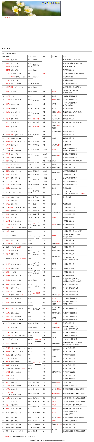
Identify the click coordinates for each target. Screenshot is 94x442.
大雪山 (8, 73)
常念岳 (8, 264)
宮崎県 (58, 417)
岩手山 (8, 104)
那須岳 (8, 145)
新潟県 (54, 149)
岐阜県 (58, 243)
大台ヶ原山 (9, 392)
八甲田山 (9, 96)
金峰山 (8, 313)
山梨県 (58, 295)
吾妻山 (8, 131)
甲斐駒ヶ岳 (9, 348)
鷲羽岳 (8, 250)
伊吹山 (8, 389)
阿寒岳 (8, 70)
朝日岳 (8, 119)
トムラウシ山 (10, 77)
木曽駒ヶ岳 (9, 335)
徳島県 (54, 405)
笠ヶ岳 (8, 268)
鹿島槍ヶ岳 (9, 227)
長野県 (54, 224)
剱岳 (7, 231)
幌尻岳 (8, 83)
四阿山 (8, 211)
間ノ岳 (8, 361)
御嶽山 (8, 280)
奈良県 (58, 393)
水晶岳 (19, 247)
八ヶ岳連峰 (36, 293)
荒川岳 (23, 368)
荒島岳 (8, 385)
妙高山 (8, 178)
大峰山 (8, 398)
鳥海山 (8, 112)
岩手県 (54, 99)
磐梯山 (8, 138)
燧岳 (7, 161)
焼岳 (7, 272)
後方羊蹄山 (9, 87)
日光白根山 (83, 193)
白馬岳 (8, 221)
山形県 (58, 112)
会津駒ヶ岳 (9, 141)
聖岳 (7, 375)
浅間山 (8, 214)
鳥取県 (54, 401)
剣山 (7, 405)
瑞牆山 (8, 316)
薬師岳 (8, 240)
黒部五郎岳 (9, 243)
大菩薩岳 (9, 319)
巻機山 (8, 157)
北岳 (7, 358)
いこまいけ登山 (6, 17)
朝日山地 (36, 119)
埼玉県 (54, 298)
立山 (7, 235)
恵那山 (8, 343)
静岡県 (58, 327)
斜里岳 (8, 66)
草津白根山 (9, 207)
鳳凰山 (8, 355)
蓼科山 (8, 291)
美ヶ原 (8, 284)
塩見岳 (8, 365)
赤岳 (21, 295)
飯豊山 (8, 126)
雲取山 (8, 302)
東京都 (58, 301)
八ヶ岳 (8, 295)
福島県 (58, 125)
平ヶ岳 (8, 154)
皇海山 (8, 197)
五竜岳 (8, 224)
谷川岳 (8, 167)
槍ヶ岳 (8, 254)
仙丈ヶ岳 (9, 351)
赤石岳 (8, 372)
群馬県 (58, 156)
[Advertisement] (47, 33)
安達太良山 (9, 135)
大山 (7, 401)
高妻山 (8, 184)
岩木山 (8, 91)
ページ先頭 (5, 436)
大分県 (54, 413)
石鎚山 (8, 408)
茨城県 (54, 217)
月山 (7, 115)
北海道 (45, 73)
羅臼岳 (8, 63)
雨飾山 (8, 171)
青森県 (54, 91)
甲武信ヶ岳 (9, 308)
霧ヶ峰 (8, 288)
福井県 (54, 385)
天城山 (8, 332)
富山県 (54, 235)
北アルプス (36, 223)
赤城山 (8, 204)
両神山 (8, 298)
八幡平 (8, 99)
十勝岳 (8, 80)
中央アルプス (37, 339)
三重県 (54, 393)
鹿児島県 (59, 424)
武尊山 (8, 200)
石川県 (58, 382)
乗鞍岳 (8, 275)
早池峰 (8, 108)
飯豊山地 (36, 126)
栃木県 (58, 145)
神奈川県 (54, 323)
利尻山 (8, 60)
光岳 (7, 379)
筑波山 (8, 217)
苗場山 (8, 174)
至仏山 (8, 164)
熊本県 (54, 421)
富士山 (8, 327)
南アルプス (36, 362)
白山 (7, 382)
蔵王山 (8, 122)
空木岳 (8, 339)
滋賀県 (58, 389)
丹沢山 (8, 323)
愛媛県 (54, 408)
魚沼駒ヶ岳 (9, 148)
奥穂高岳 (23, 258)
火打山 (8, 181)
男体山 (8, 188)
